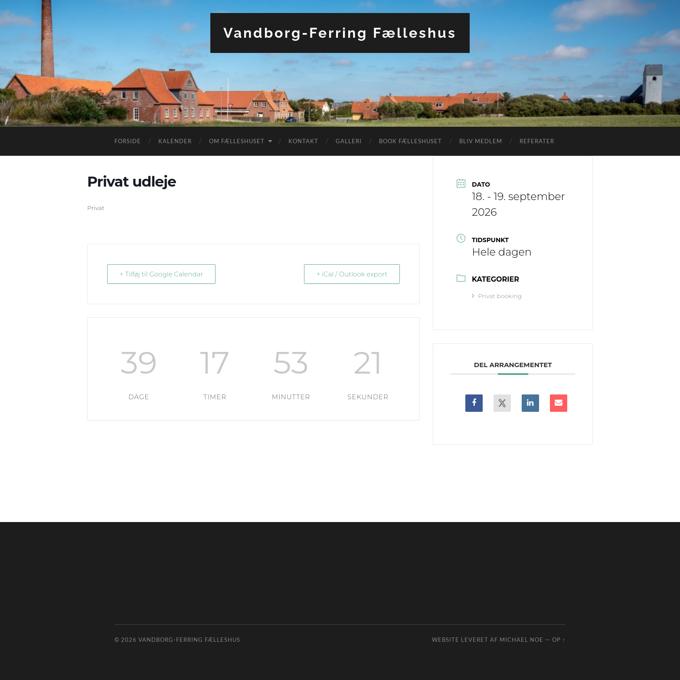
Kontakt (303, 141)
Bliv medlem (480, 141)
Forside (127, 141)
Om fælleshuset (237, 141)
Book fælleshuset (410, 141)
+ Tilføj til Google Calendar (161, 274)
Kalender (175, 141)
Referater (537, 141)
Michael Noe (521, 639)
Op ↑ (559, 639)
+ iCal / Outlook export (352, 274)
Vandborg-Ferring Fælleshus (340, 33)
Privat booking (497, 296)
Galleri (349, 141)
